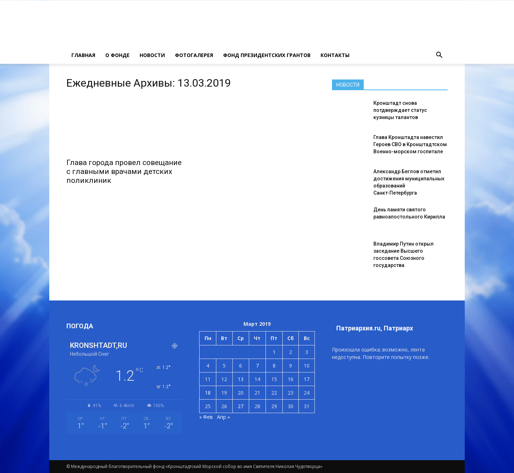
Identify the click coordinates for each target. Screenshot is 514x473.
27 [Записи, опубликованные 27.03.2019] (240, 406)
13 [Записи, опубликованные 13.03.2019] (240, 379)
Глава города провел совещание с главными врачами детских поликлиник (124, 171)
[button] (439, 55)
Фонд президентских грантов (267, 55)
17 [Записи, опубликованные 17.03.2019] (306, 379)
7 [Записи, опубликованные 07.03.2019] (257, 365)
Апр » (223, 416)
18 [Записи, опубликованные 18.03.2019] (208, 392)
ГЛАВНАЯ (83, 55)
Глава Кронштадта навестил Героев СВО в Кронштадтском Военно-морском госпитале (410, 144)
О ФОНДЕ (117, 55)
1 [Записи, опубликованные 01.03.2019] (274, 352)
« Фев (206, 416)
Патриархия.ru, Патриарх (374, 328)
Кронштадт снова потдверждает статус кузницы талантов (400, 110)
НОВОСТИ (152, 55)
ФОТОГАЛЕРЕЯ (194, 55)
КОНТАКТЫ (335, 55)
